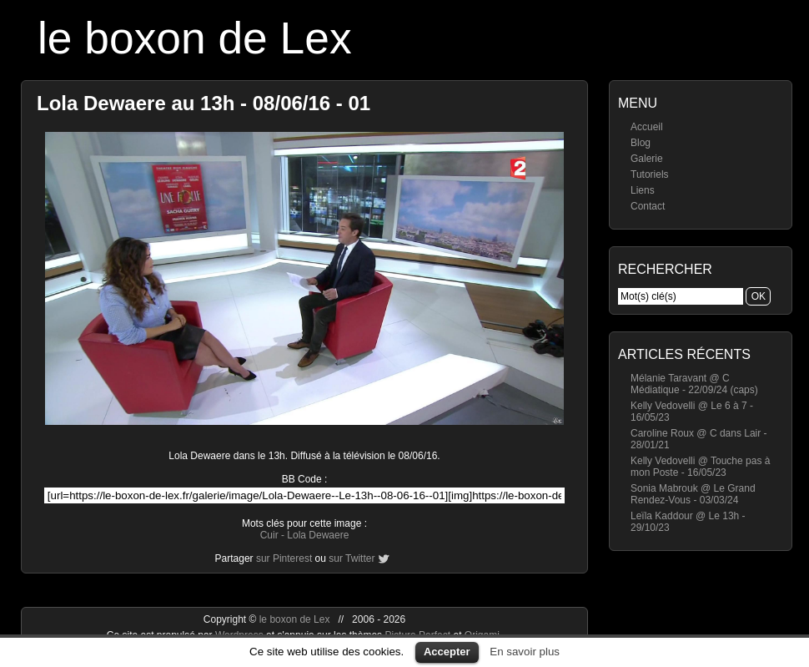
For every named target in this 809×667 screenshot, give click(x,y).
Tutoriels (650, 174)
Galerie (647, 158)
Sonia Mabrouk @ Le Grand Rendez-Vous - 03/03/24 (693, 494)
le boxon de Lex (195, 38)
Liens (643, 190)
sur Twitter (351, 558)
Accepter (447, 651)
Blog (641, 143)
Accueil (647, 127)
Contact (648, 206)
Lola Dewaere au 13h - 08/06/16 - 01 (203, 103)
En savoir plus (525, 651)
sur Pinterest (284, 558)
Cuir (269, 535)
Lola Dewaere (318, 535)
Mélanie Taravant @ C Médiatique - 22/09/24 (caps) (694, 384)
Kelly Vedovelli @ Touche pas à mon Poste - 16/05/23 (700, 466)
